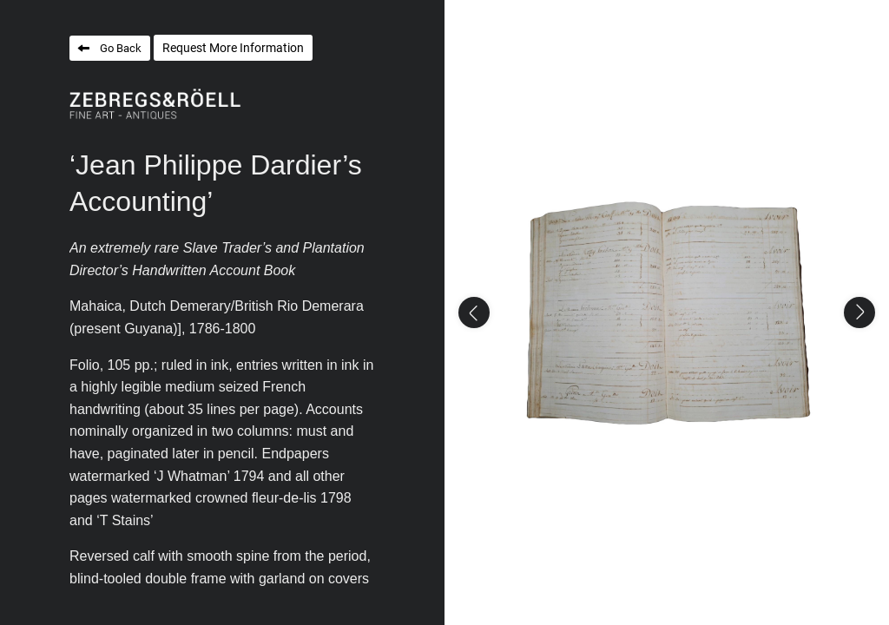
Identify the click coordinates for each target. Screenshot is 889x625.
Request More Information (233, 48)
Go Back (121, 48)
